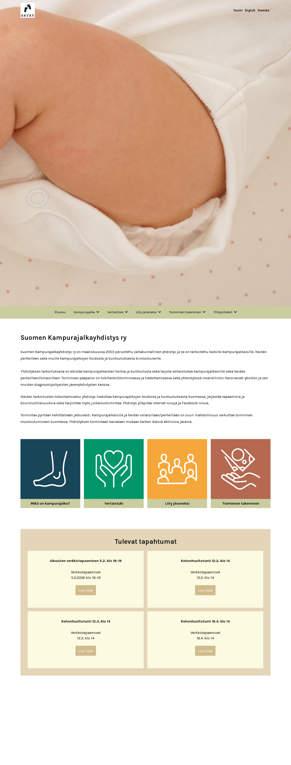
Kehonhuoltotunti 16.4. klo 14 (205, 621)
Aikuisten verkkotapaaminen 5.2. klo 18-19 (86, 561)
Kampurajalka (84, 312)
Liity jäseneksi (146, 312)
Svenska (263, 10)
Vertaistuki (115, 312)
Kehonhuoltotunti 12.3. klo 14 (85, 621)
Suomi (238, 10)
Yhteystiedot (223, 312)
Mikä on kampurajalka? (50, 503)
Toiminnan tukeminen (185, 312)
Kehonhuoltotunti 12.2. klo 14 (205, 561)
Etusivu (60, 312)
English (250, 10)
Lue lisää (85, 590)
